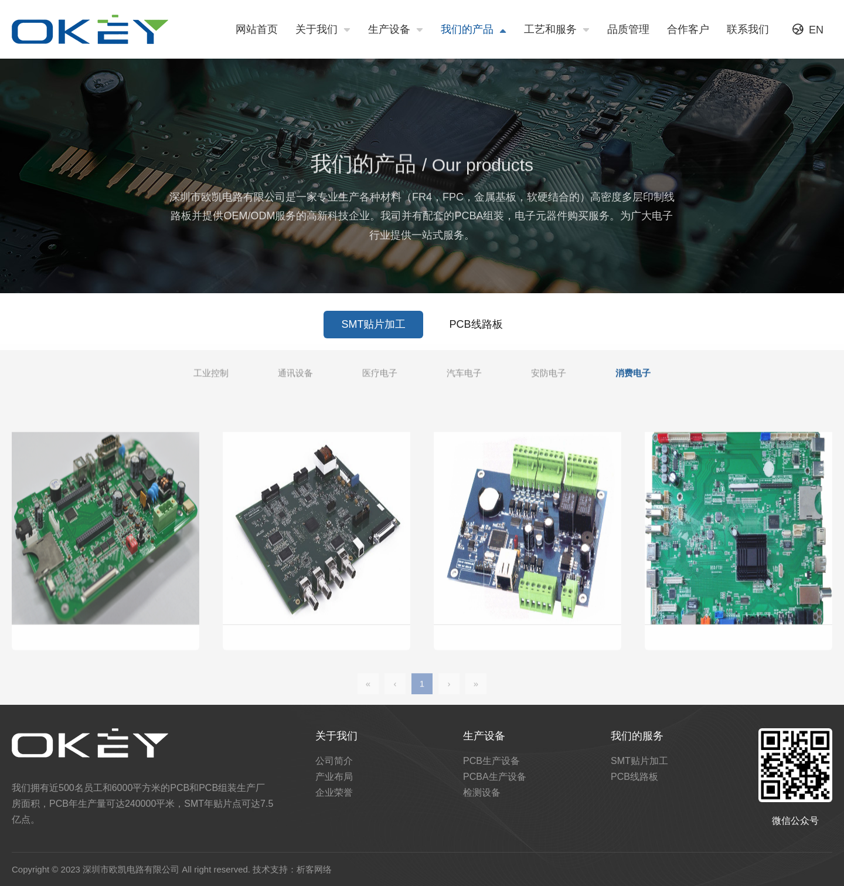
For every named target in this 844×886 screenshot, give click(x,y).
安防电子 (548, 378)
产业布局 (334, 777)
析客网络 (314, 869)
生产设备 (395, 30)
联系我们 (748, 29)
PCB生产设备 (491, 761)
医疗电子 (379, 378)
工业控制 (211, 378)
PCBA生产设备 (494, 777)
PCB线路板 (476, 335)
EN (807, 29)
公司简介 (334, 761)
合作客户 (688, 29)
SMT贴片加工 (373, 335)
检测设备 (482, 792)
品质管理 (628, 29)
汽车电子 (464, 378)
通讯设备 (295, 378)
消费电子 (633, 378)
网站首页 (257, 29)
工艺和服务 (557, 30)
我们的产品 (473, 30)
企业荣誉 (334, 792)
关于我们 (322, 30)
